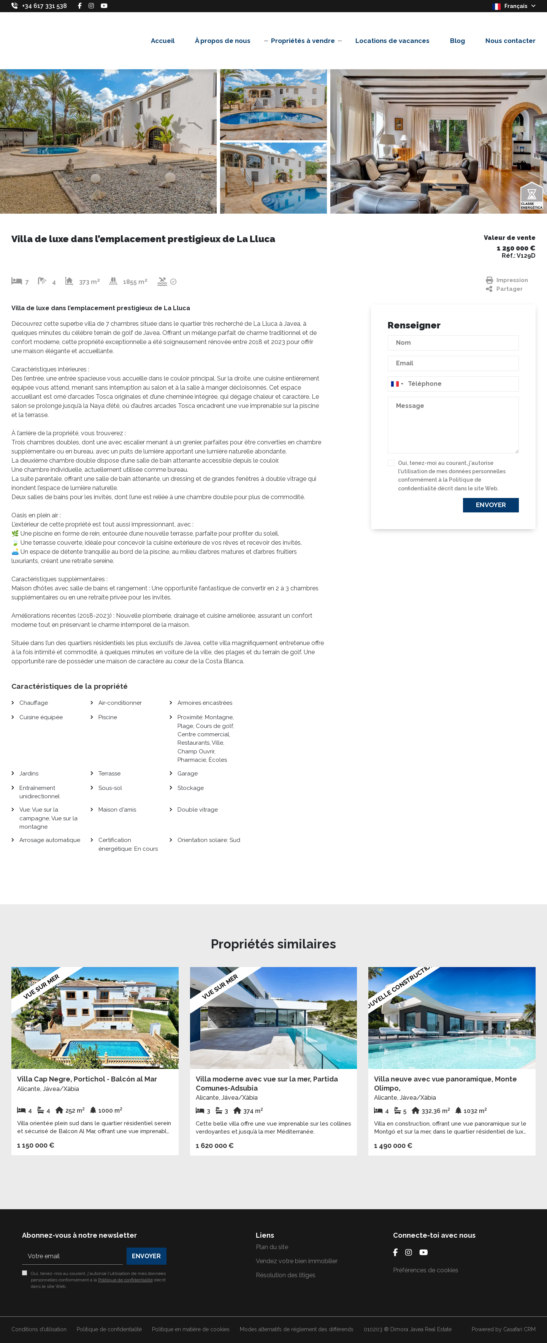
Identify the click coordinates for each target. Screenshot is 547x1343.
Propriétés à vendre (303, 40)
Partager (504, 289)
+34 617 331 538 (44, 6)
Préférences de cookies (425, 1270)
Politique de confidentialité (125, 1280)
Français (514, 6)
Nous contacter (510, 40)
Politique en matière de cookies (191, 1329)
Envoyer (491, 505)
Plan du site (272, 1247)
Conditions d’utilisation (39, 1329)
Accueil (162, 40)
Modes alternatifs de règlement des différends (297, 1329)
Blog (457, 40)
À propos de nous (223, 40)
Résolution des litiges (286, 1275)
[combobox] (453, 384)
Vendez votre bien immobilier (297, 1261)
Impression (507, 280)
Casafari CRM (519, 1329)
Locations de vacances (392, 40)
